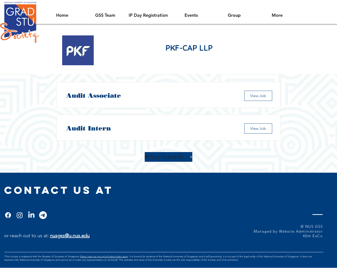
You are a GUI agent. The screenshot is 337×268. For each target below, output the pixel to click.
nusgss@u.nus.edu (70, 235)
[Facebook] (8, 215)
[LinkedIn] (31, 215)
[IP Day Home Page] (168, 157)
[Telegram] (43, 215)
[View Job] (258, 96)
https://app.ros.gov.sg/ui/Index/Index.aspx (103, 256)
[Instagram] (20, 215)
